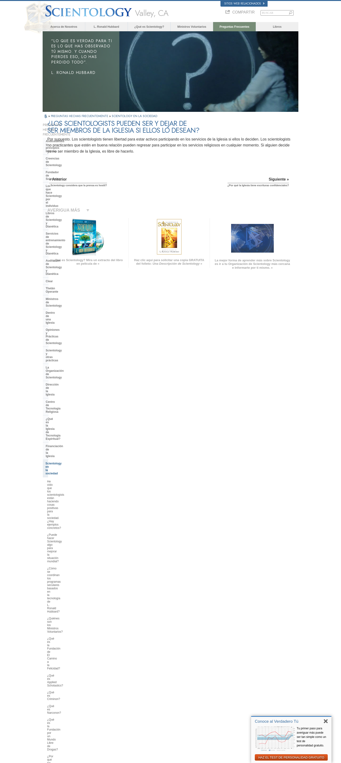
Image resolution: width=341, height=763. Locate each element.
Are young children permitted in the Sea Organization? (69, 633)
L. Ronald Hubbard (106, 26)
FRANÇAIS (51, 696)
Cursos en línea (169, 705)
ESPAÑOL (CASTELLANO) (113, 700)
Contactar (165, 715)
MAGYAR (103, 682)
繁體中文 (50, 715)
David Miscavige (237, 696)
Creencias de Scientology (63, 147)
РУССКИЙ (51, 710)
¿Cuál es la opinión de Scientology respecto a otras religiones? (69, 487)
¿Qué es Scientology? (149, 26)
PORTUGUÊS (106, 714)
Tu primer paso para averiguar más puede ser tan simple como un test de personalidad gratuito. (311, 737)
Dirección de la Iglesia (61, 253)
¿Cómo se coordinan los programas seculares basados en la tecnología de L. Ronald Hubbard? (68, 326)
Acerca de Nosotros (63, 26)
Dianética (233, 683)
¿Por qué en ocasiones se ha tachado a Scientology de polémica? (65, 509)
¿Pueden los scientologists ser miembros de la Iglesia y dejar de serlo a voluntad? (68, 533)
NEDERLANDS (54, 719)
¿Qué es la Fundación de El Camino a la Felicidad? (64, 350)
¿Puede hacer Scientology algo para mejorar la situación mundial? (68, 312)
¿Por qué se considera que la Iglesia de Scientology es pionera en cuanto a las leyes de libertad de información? (69, 432)
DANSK (49, 691)
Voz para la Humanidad (173, 687)
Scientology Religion (240, 692)
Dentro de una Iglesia (60, 221)
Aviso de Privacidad (224, 758)
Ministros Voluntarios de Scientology (249, 705)
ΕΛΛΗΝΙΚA (104, 705)
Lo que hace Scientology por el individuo (67, 163)
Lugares (164, 719)
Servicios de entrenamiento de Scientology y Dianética (66, 180)
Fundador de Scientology (63, 154)
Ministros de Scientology (62, 214)
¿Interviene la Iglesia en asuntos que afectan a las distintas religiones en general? (67, 475)
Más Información (169, 710)
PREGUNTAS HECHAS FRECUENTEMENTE (80, 116)
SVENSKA (104, 691)
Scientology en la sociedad (63, 286)
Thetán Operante (57, 207)
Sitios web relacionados (244, 3)
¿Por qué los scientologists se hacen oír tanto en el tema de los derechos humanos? (68, 393)
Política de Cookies (249, 758)
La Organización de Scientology (67, 246)
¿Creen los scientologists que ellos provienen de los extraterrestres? (69, 555)
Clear (49, 200)
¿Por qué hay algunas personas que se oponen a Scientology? (67, 497)
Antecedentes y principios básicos (63, 138)
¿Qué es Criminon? (59, 366)
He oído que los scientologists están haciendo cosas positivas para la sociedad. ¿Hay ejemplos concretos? (68, 299)
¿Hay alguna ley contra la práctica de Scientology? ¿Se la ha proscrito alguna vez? (68, 591)
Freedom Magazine (239, 715)
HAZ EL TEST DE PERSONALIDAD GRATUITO (291, 757)
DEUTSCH (51, 724)
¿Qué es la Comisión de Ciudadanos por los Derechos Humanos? (66, 417)
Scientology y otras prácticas (65, 239)
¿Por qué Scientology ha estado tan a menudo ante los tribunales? (68, 565)
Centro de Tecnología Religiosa (67, 261)
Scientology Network (240, 687)
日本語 (49, 705)
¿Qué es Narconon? (60, 373)
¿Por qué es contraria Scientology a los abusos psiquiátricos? (68, 405)
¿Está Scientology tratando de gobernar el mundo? (66, 623)
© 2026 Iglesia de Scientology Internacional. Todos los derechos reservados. (87, 758)
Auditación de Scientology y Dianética (65, 191)
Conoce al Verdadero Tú (276, 721)
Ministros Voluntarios (191, 26)
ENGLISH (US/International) (61, 682)
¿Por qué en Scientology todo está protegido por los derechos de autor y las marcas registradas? (69, 577)
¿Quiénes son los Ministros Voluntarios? (64, 340)
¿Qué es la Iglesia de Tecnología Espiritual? (68, 270)
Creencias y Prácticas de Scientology (181, 683)
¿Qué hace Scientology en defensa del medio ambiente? (69, 446)
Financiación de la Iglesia (63, 279)
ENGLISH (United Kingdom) (61, 686)
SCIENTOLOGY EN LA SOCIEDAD (134, 116)
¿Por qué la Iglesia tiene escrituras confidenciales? (69, 545)
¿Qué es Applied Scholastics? (66, 359)
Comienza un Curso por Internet (246, 701)
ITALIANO (103, 709)
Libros (277, 26)
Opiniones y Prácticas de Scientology (63, 230)
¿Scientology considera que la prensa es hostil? (66, 521)
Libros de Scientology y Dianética (68, 172)
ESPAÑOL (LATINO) (109, 696)
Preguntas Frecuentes (234, 26)
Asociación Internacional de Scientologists (252, 710)
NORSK (102, 686)
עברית (49, 701)
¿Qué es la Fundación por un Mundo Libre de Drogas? (65, 381)
